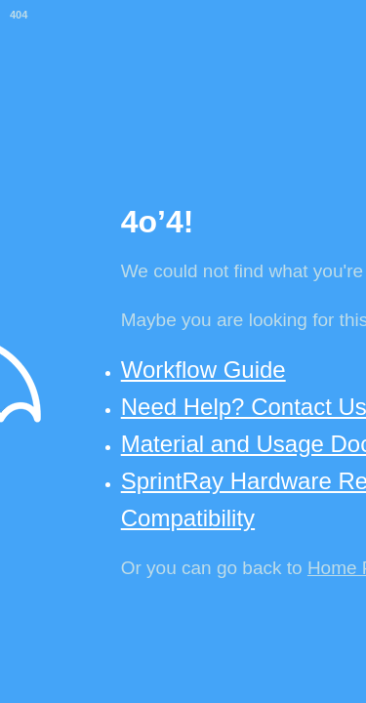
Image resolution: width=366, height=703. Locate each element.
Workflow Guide (203, 369)
